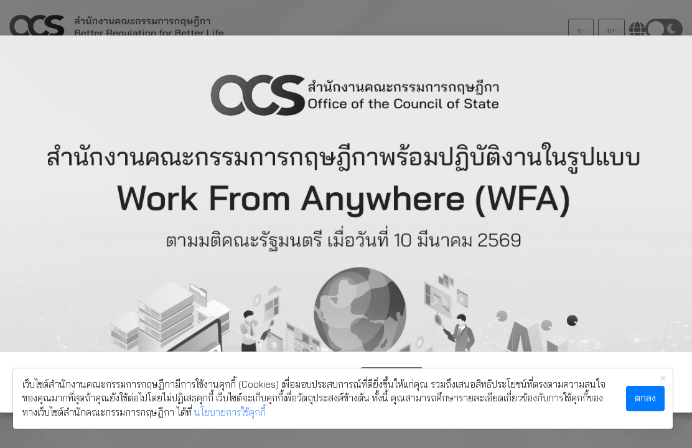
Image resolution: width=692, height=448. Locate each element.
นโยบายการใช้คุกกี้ (230, 412)
